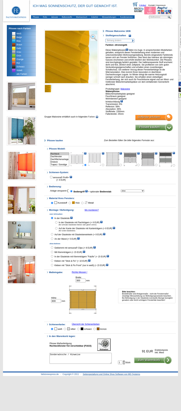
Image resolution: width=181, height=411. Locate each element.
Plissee (36, 17)
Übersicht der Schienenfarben (86, 324)
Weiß (18, 33)
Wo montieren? (92, 210)
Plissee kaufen (149, 127)
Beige (19, 37)
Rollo (45, 17)
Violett (19, 70)
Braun (19, 44)
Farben (93, 117)
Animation (104, 344)
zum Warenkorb (149, 362)
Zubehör (94, 17)
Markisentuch (81, 17)
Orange (19, 59)
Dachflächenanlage (59, 159)
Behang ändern (114, 40)
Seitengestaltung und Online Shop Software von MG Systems (111, 374)
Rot (18, 63)
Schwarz (20, 66)
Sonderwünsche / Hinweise (81, 359)
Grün (18, 55)
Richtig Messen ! (79, 272)
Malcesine (125, 89)
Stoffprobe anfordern (149, 117)
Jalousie (54, 17)
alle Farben (21, 74)
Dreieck (59, 162)
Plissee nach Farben (20, 28)
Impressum (161, 5)
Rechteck (59, 154)
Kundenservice (126, 17)
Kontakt (151, 5)
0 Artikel (142, 5)
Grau (18, 52)
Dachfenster (59, 156)
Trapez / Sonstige (59, 164)
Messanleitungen (109, 17)
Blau (18, 41)
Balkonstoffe (67, 17)
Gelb (18, 48)
